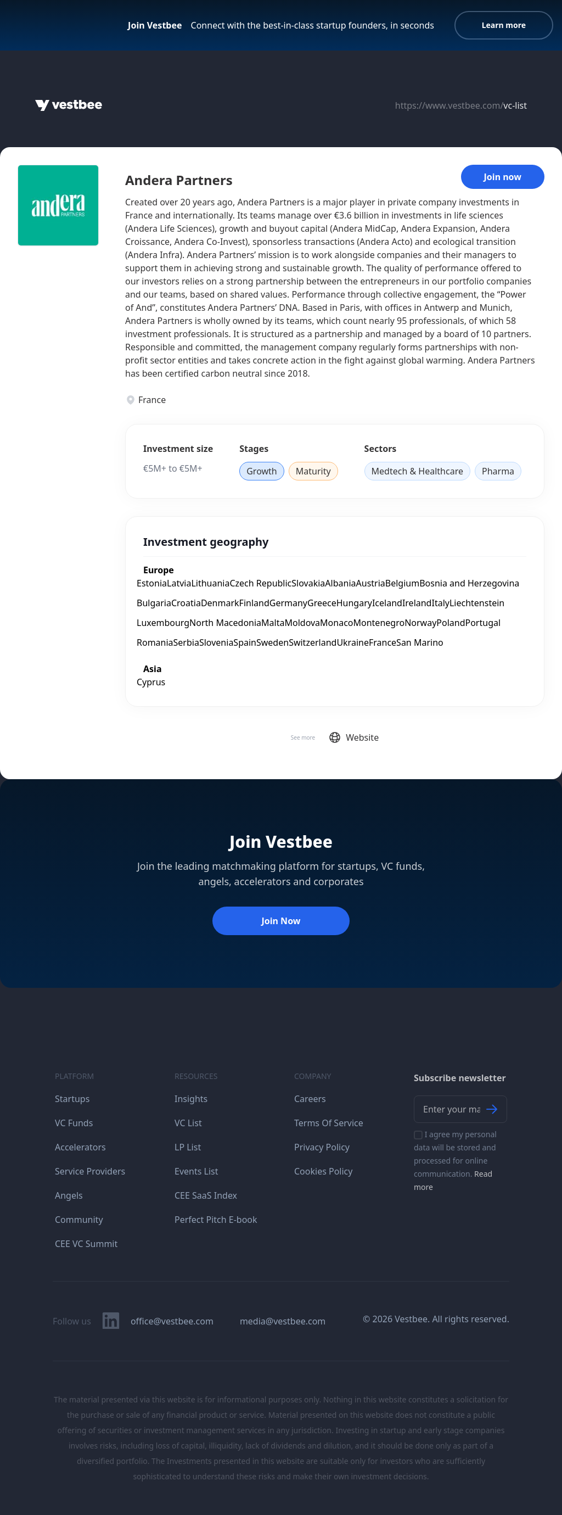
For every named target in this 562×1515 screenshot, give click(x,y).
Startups (72, 1099)
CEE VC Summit (86, 1244)
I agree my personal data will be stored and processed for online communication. (455, 1160)
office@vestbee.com (172, 1321)
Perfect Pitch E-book (216, 1220)
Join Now (280, 921)
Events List (196, 1171)
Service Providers (90, 1171)
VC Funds (74, 1123)
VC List (188, 1123)
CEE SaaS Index (206, 1195)
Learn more (504, 25)
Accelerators (80, 1147)
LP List (188, 1147)
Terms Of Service (328, 1123)
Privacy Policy (322, 1147)
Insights (191, 1099)
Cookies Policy (323, 1171)
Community (79, 1220)
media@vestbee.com (282, 1321)
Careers (310, 1099)
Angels (69, 1195)
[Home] (68, 105)
